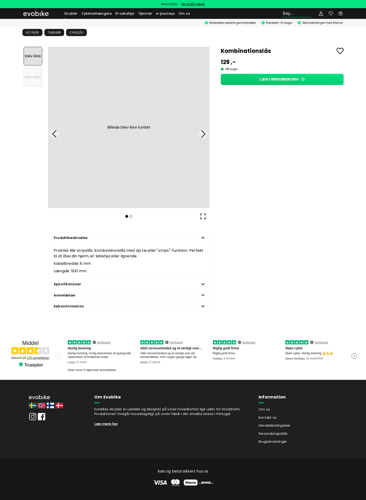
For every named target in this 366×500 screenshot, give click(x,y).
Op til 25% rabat (193, 4)
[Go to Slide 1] (33, 56)
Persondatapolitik (273, 433)
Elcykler (71, 13)
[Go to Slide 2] (33, 77)
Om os (184, 13)
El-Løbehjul (124, 13)
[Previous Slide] (54, 134)
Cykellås (76, 32)
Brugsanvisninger (273, 441)
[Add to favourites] (340, 51)
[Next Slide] (203, 134)
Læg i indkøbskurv (282, 79)
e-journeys (165, 13)
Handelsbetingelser (275, 425)
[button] (129, 127)
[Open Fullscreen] (203, 216)
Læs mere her (106, 424)
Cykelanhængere (96, 13)
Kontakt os (267, 417)
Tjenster (145, 13)
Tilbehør (54, 32)
